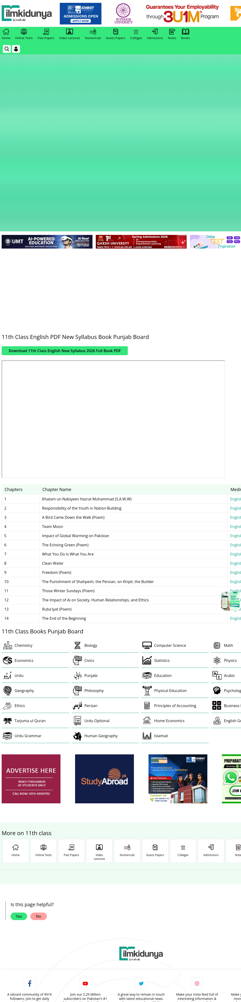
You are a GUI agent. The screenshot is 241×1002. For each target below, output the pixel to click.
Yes (19, 794)
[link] (81, 13)
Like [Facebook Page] (29, 895)
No (38, 794)
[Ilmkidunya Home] (27, 13)
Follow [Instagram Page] (197, 895)
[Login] (16, 49)
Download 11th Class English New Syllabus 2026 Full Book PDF (65, 228)
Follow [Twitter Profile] (141, 895)
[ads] (31, 657)
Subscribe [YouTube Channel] (85, 895)
